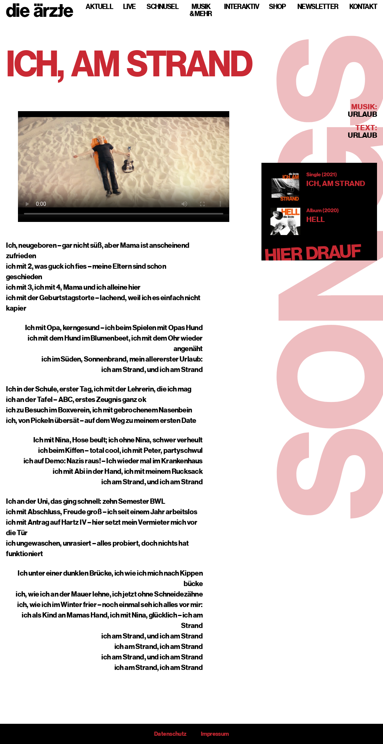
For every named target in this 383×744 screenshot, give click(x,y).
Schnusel (162, 6)
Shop (277, 6)
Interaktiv (241, 6)
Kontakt (363, 6)
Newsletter (317, 6)
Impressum (215, 734)
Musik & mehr (201, 10)
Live (129, 6)
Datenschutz (170, 734)
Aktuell (99, 6)
